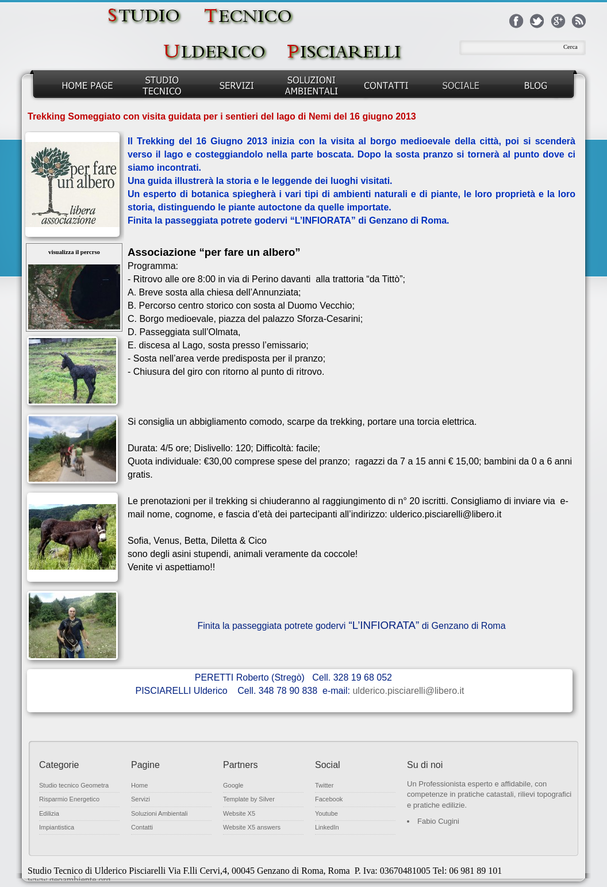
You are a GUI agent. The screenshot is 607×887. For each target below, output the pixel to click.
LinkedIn (327, 827)
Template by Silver (249, 799)
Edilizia (49, 813)
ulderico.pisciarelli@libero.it (408, 691)
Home (139, 785)
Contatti (142, 827)
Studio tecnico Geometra (74, 785)
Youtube (326, 813)
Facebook (329, 799)
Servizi (140, 799)
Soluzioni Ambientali (159, 813)
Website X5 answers (252, 827)
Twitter (324, 785)
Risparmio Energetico (69, 799)
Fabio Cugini (438, 821)
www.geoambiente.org (69, 880)
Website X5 (239, 813)
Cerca (570, 47)
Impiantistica (56, 827)
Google (233, 785)
